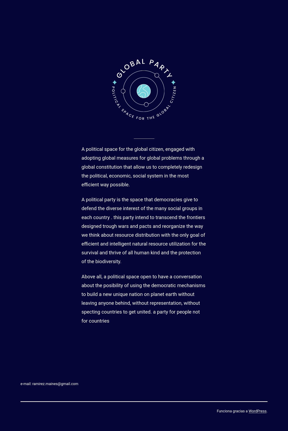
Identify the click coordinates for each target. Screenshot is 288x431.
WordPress (257, 411)
